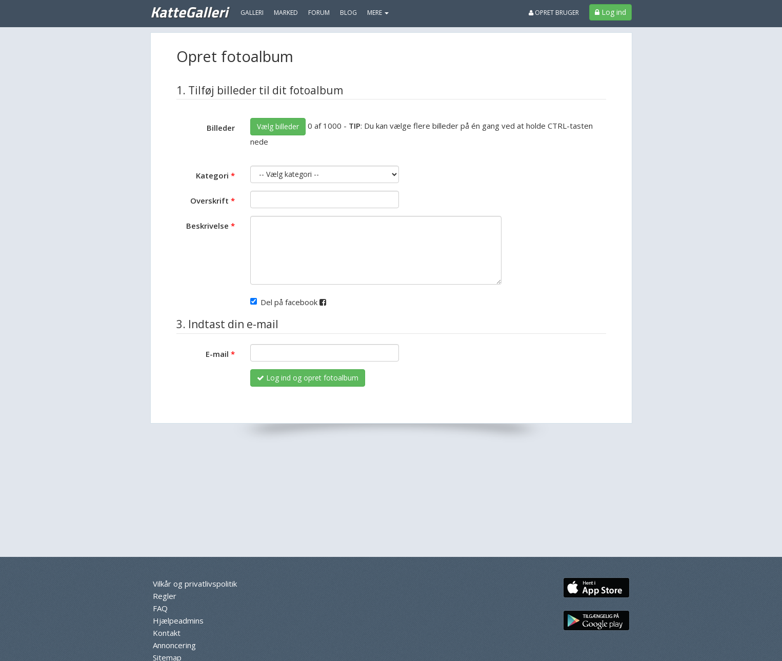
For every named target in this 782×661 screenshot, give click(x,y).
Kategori (212, 175)
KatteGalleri (189, 12)
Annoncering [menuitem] (174, 645)
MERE (378, 12)
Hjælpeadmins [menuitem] (178, 620)
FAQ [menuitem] (160, 608)
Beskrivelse (207, 226)
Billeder (221, 128)
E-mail (217, 354)
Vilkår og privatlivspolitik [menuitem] (195, 583)
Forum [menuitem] (319, 12)
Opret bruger (554, 12)
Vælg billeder (278, 126)
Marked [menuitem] (286, 12)
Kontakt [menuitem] (167, 633)
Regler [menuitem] (164, 596)
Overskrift (209, 200)
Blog (348, 12)
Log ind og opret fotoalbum (307, 378)
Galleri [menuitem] (252, 12)
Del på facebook (288, 302)
